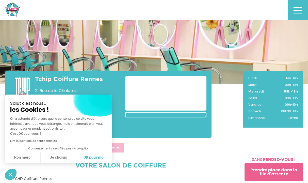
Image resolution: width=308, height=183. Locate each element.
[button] (11, 174)
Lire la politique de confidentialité (33, 141)
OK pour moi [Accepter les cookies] (94, 157)
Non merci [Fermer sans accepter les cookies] (22, 157)
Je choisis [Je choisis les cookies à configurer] (58, 157)
